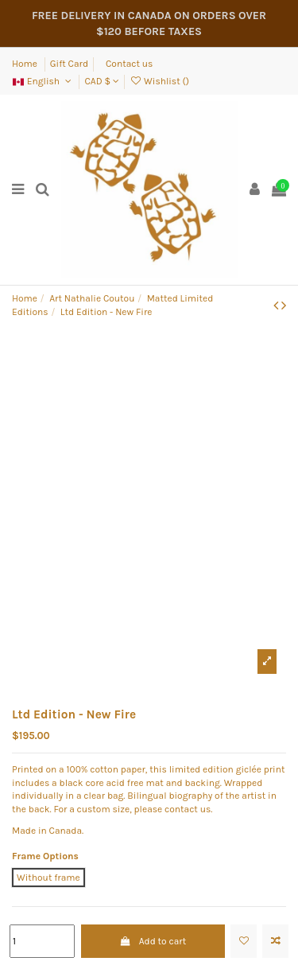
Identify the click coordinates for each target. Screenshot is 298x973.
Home (26, 63)
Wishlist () (159, 81)
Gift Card (69, 63)
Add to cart (152, 941)
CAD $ (101, 81)
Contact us (129, 63)
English (43, 81)
